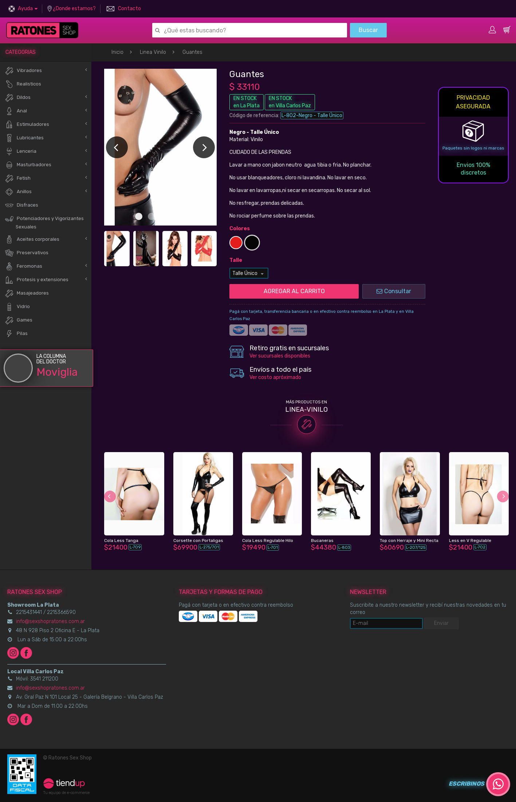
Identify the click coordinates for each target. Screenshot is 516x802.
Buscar (368, 30)
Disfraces (21, 205)
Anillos (18, 191)
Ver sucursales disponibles (279, 356)
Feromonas (23, 266)
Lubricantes (24, 138)
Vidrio (17, 306)
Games (18, 320)
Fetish (18, 178)
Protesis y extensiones (36, 279)
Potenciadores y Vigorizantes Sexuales (44, 222)
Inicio (117, 52)
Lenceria (20, 151)
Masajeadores (27, 293)
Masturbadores (28, 164)
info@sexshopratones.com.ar (50, 621)
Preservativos (26, 253)
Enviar (441, 623)
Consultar (394, 291)
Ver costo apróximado (275, 377)
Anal (16, 111)
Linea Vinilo (153, 52)
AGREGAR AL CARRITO (294, 291)
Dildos (18, 97)
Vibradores (23, 70)
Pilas (16, 333)
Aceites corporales (32, 239)
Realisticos (23, 84)
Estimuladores (27, 124)
